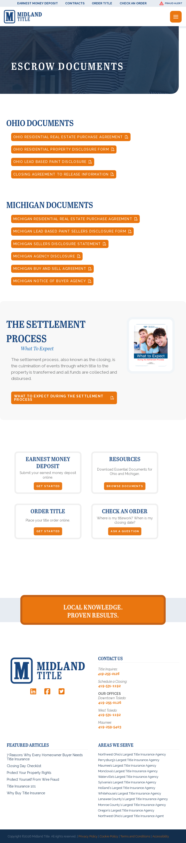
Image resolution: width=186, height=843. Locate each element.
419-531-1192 (109, 686)
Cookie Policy (109, 836)
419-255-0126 (108, 674)
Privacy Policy (88, 836)
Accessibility (160, 836)
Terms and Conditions (135, 836)
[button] (171, 3)
